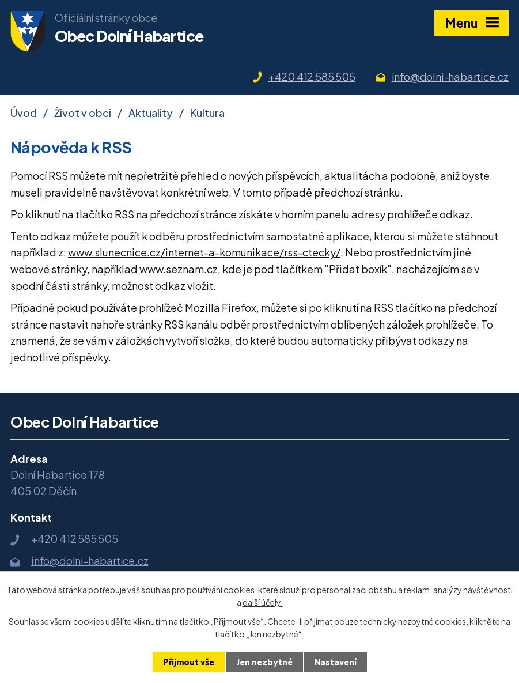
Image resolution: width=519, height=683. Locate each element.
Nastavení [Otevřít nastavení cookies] (336, 661)
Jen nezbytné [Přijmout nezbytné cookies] (264, 661)
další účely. (263, 602)
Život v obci (82, 112)
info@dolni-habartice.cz (450, 76)
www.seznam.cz (178, 269)
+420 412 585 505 (311, 76)
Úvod (23, 112)
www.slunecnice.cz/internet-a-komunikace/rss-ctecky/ (204, 252)
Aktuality (150, 112)
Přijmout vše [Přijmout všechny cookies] (188, 661)
